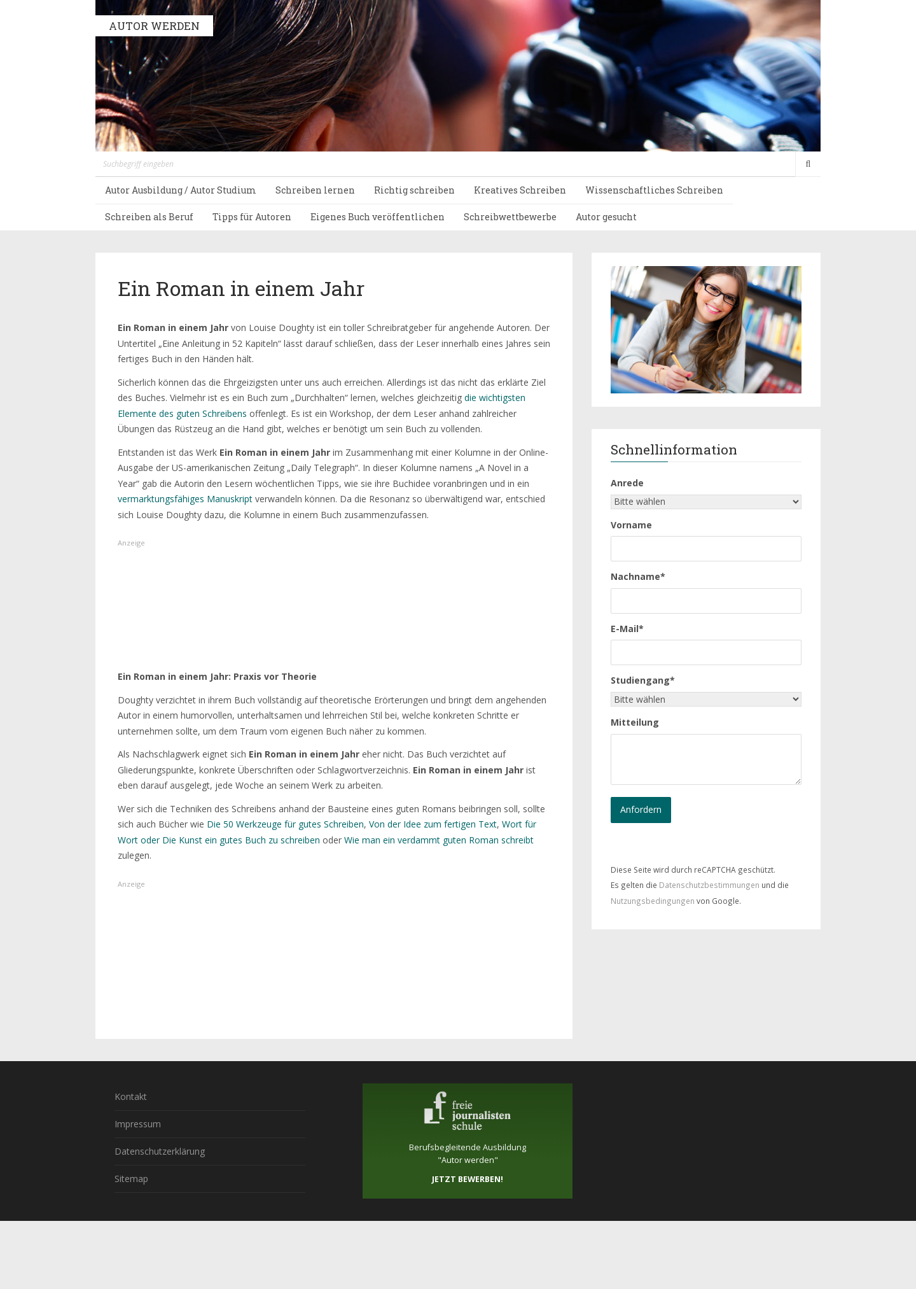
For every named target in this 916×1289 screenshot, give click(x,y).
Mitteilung (635, 722)
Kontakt (130, 1096)
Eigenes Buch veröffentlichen (377, 217)
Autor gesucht (606, 217)
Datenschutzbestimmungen (709, 885)
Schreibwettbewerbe (510, 217)
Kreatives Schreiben (520, 190)
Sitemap (131, 1179)
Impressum (137, 1124)
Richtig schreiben (414, 190)
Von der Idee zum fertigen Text (433, 824)
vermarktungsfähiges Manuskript (186, 499)
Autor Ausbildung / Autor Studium (180, 190)
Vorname (631, 525)
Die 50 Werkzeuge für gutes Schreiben (285, 824)
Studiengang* (643, 680)
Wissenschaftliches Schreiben (654, 190)
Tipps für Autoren (251, 217)
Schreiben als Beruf (149, 217)
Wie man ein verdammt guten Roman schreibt (439, 840)
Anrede (627, 483)
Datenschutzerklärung (159, 1151)
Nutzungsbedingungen (653, 901)
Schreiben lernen (315, 190)
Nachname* (638, 576)
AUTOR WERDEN (154, 25)
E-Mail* (627, 629)
